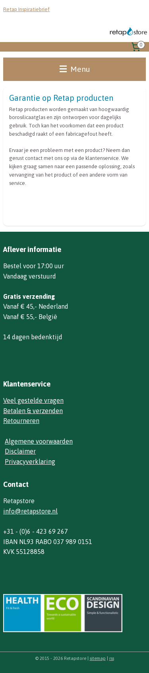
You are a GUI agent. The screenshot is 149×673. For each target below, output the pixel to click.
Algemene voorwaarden (39, 441)
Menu (75, 69)
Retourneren (21, 420)
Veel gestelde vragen (33, 400)
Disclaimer (20, 451)
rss (111, 658)
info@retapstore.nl (30, 511)
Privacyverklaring (30, 461)
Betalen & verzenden (33, 410)
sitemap (98, 658)
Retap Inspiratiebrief (26, 9)
